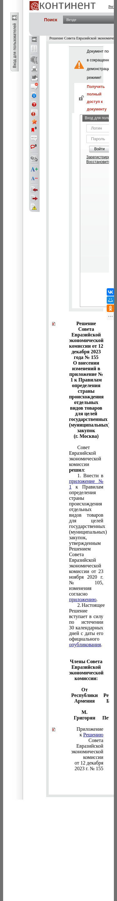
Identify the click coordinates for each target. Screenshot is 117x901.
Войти (99, 149)
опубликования (85, 644)
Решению (93, 734)
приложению (82, 599)
